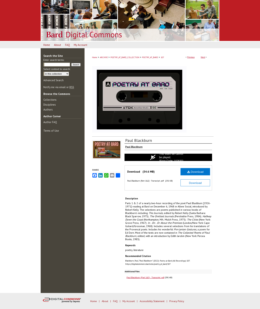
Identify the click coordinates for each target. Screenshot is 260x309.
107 (162, 57)
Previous (191, 57)
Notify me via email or (58, 87)
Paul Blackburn (138, 140)
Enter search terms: (53, 60)
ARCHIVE (104, 57)
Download (195, 172)
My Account (129, 301)
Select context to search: (56, 69)
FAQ (115, 301)
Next (203, 57)
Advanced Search (53, 80)
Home (94, 57)
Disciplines (49, 104)
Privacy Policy (176, 301)
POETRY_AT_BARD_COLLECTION (124, 57)
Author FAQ (50, 122)
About (105, 301)
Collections (50, 99)
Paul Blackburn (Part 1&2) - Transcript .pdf (145, 277)
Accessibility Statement (152, 301)
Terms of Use (51, 130)
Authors (48, 109)
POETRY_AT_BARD (150, 57)
